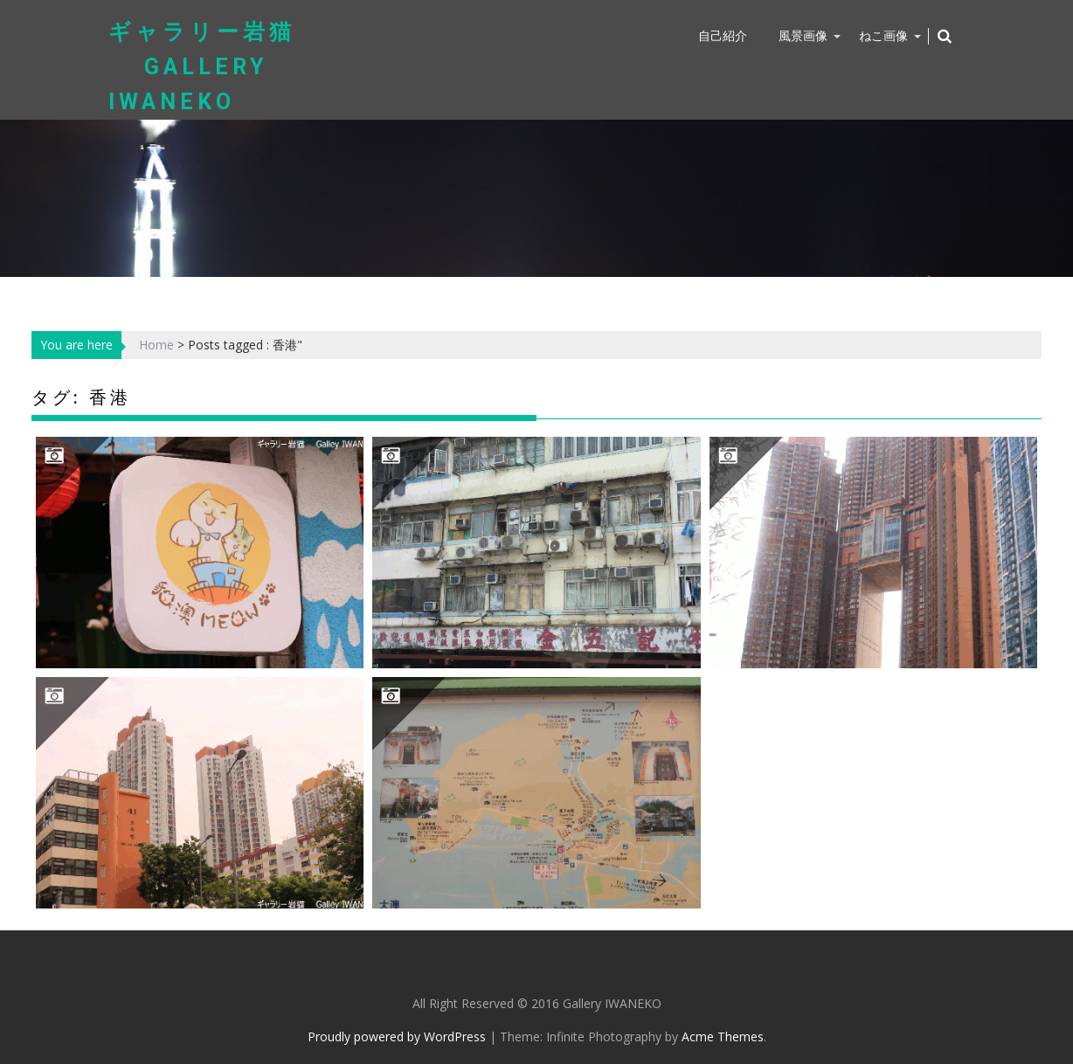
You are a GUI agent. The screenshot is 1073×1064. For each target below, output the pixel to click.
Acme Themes (723, 1036)
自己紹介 (722, 35)
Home (156, 344)
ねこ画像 (883, 35)
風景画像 (803, 35)
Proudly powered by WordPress (397, 1036)
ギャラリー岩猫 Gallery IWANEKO (201, 66)
